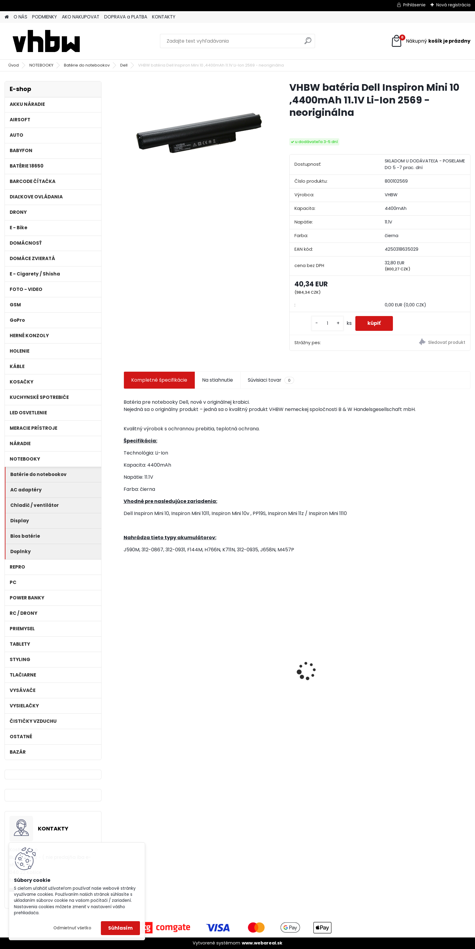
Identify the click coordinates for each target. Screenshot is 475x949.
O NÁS (20, 17)
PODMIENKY (44, 17)
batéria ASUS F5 (322, 653)
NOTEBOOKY (41, 65)
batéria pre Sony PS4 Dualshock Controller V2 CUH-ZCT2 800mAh (251, 680)
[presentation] (127, 660)
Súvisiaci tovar (271, 380)
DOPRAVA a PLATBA (125, 17)
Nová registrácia (453, 5)
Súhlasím (120, 928)
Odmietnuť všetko (72, 928)
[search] (307, 43)
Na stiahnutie (217, 380)
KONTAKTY (163, 17)
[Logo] (46, 41)
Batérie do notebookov (87, 65)
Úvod (13, 65)
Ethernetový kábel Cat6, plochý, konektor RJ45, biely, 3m (428, 673)
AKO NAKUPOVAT (80, 17)
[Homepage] (7, 17)
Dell (124, 65)
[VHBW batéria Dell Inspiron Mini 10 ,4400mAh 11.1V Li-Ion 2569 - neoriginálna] (197, 129)
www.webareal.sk (262, 943)
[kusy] (327, 323)
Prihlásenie (414, 5)
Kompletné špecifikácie (159, 380)
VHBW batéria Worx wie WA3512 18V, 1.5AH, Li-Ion (165, 673)
